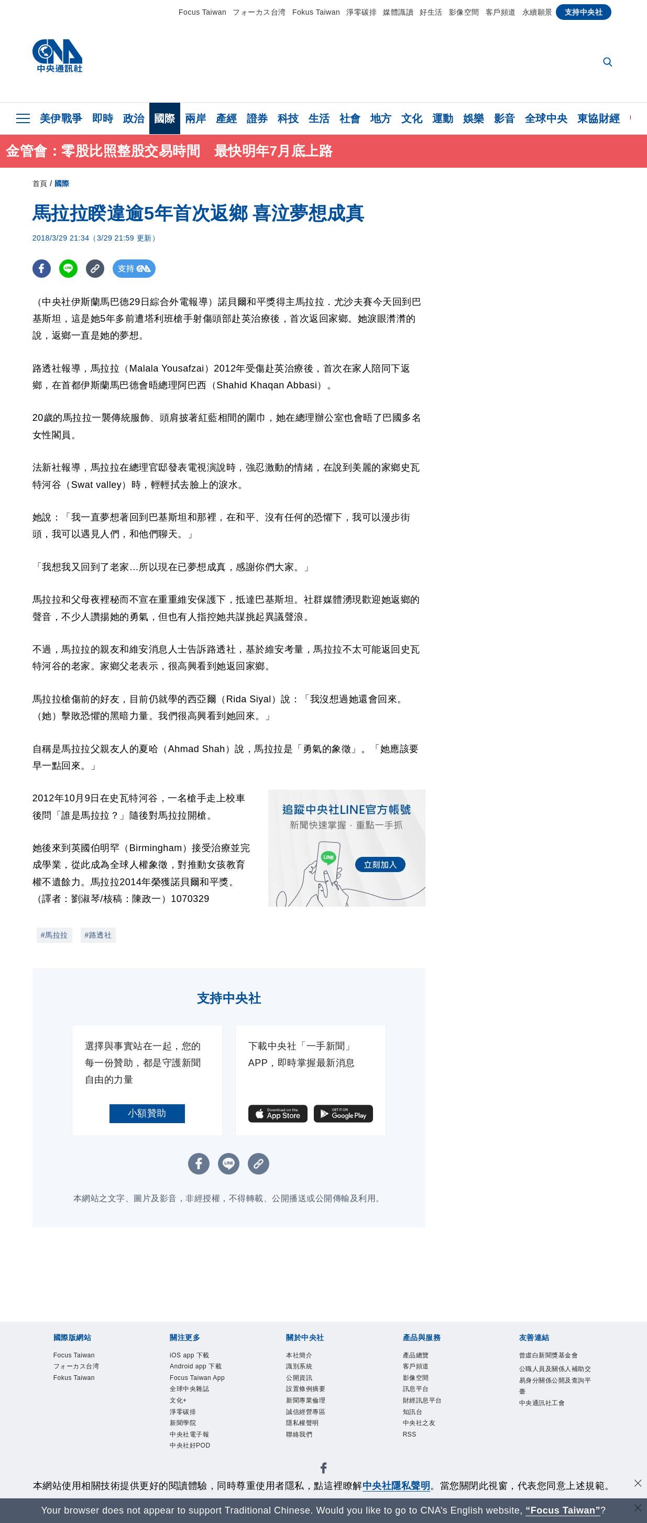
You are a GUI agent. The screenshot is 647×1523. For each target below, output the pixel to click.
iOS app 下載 (191, 1355)
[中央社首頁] (57, 58)
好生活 (431, 12)
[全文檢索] (609, 63)
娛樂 (474, 118)
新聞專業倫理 (307, 1402)
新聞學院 (184, 1425)
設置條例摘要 (307, 1391)
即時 (103, 118)
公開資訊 (300, 1379)
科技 (288, 118)
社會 (350, 118)
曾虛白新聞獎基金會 (551, 1355)
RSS (410, 1437)
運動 (443, 118)
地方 (381, 118)
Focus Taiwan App (198, 1379)
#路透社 (98, 935)
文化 (412, 118)
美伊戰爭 (61, 118)
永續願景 (537, 12)
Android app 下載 (197, 1367)
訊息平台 (417, 1391)
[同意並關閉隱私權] (638, 1484)
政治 (134, 118)
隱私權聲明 (304, 1425)
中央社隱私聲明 (397, 1486)
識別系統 (300, 1367)
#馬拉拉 (54, 935)
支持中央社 (584, 12)
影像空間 (464, 12)
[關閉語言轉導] (638, 1509)
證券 (257, 118)
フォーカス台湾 (259, 12)
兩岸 (195, 118)
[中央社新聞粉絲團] (324, 1473)
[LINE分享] (68, 268)
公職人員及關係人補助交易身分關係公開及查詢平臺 (554, 1381)
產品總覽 (417, 1355)
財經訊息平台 (424, 1402)
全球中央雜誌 (191, 1391)
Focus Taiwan (202, 12)
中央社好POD (191, 1449)
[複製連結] (95, 268)
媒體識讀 (398, 12)
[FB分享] (41, 268)
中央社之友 (420, 1425)
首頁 (40, 183)
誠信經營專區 (307, 1414)
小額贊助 (147, 1113)
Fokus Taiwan (316, 12)
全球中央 (546, 118)
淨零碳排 (361, 12)
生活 (319, 118)
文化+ (179, 1402)
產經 (226, 118)
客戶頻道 (501, 12)
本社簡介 (300, 1355)
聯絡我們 (300, 1437)
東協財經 (598, 118)
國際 (165, 118)
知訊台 (413, 1414)
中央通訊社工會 (544, 1404)
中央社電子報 (191, 1437)
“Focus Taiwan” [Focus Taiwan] (562, 1510)
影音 (505, 118)
